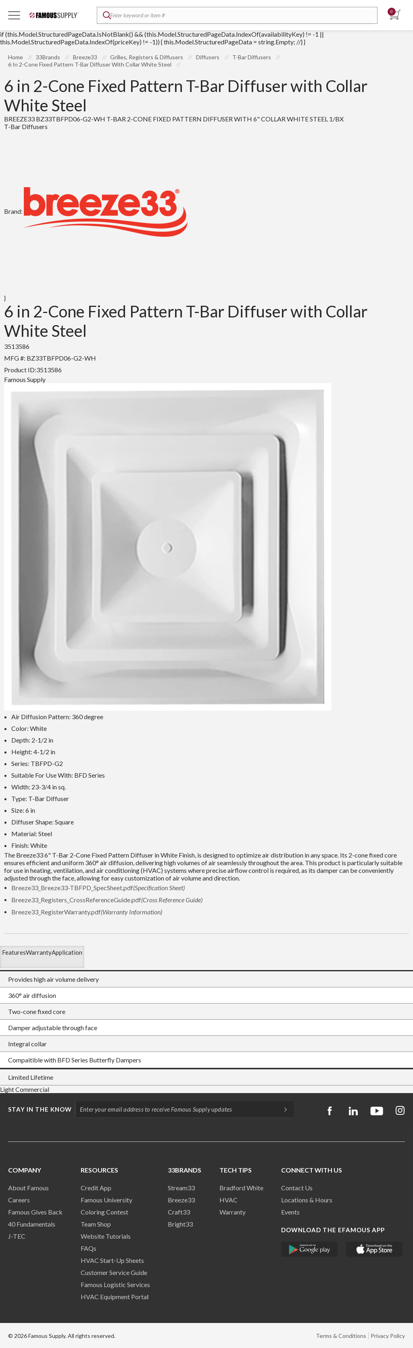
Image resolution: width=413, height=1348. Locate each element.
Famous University (106, 1200)
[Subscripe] (281, 1109)
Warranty (232, 1212)
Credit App (96, 1187)
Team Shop (96, 1224)
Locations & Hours (306, 1200)
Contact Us (297, 1187)
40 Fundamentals (31, 1224)
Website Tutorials (106, 1236)
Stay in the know (40, 1109)
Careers (19, 1200)
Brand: (96, 211)
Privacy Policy (388, 1335)
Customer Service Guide (114, 1272)
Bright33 (180, 1224)
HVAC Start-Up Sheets (112, 1260)
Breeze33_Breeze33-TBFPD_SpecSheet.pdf (98, 887)
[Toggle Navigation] (14, 15)
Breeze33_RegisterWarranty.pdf (86, 912)
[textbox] (237, 15)
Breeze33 (181, 1200)
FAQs (88, 1248)
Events (290, 1212)
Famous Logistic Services (115, 1284)
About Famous (28, 1187)
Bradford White (241, 1187)
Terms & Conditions (341, 1335)
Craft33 (179, 1212)
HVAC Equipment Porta (114, 1296)
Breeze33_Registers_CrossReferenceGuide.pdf (106, 900)
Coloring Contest (104, 1212)
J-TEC (16, 1236)
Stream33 (181, 1187)
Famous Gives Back (35, 1212)
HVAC (228, 1200)
